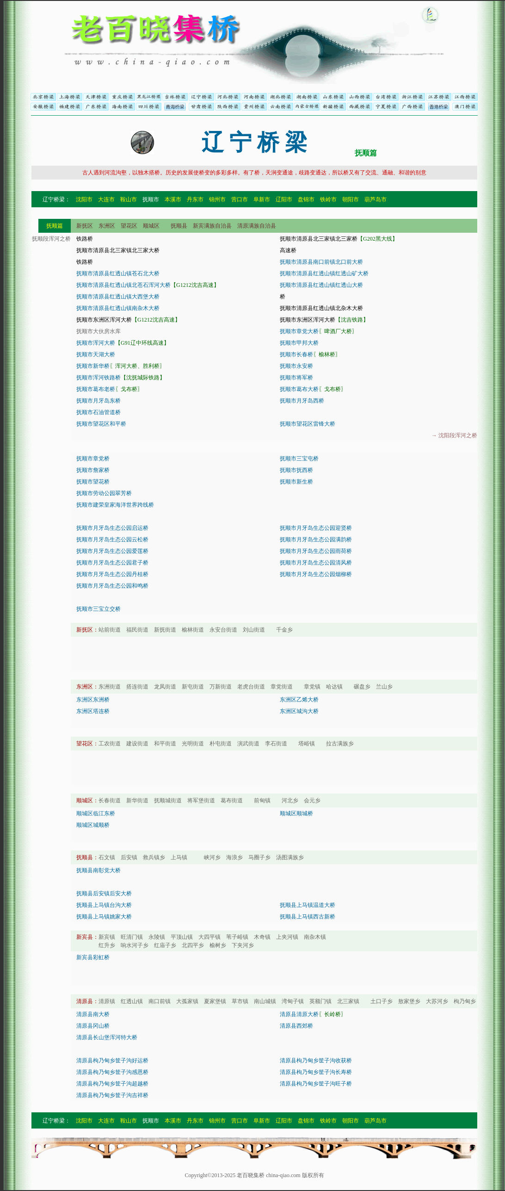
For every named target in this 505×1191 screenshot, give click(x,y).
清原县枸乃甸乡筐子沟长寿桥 (316, 1072)
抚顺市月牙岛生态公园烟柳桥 (316, 574)
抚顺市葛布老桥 (95, 389)
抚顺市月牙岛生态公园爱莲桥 (112, 551)
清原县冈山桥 (93, 1026)
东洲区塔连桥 (93, 711)
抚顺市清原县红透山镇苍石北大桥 (118, 273)
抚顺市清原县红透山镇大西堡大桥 (118, 296)
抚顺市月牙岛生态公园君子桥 (112, 562)
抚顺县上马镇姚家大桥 (104, 916)
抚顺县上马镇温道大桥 (307, 905)
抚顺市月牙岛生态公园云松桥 (112, 539)
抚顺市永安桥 (296, 366)
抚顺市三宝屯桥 (299, 458)
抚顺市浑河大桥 (95, 343)
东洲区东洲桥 (93, 699)
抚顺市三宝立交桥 (98, 609)
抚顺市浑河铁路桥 (98, 377)
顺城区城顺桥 (93, 825)
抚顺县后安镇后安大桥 (104, 893)
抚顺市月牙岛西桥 (302, 400)
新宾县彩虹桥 (93, 957)
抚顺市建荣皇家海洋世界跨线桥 (115, 505)
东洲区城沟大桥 (299, 711)
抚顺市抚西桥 (296, 470)
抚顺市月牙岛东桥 (98, 400)
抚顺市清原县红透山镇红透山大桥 (321, 285)
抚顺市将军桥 (296, 377)
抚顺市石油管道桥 (98, 412)
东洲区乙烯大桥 (299, 699)
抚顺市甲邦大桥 (299, 343)
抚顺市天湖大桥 (95, 354)
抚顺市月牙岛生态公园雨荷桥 (316, 551)
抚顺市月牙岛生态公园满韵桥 (316, 539)
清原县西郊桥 (296, 1026)
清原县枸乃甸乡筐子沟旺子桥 (316, 1083)
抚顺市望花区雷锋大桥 (307, 424)
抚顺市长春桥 (296, 354)
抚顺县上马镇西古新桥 (307, 916)
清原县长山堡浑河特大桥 (106, 1037)
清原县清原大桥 (299, 1014)
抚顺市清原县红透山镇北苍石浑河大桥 (123, 285)
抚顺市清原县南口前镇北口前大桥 (321, 262)
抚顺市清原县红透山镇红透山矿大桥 (324, 273)
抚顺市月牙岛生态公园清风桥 (316, 562)
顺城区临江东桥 (95, 813)
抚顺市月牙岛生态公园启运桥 (112, 528)
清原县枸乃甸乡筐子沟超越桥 (112, 1083)
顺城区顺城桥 (296, 813)
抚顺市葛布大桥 (299, 389)
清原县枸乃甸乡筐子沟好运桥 (112, 1060)
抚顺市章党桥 (93, 458)
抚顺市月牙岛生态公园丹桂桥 (112, 574)
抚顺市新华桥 (93, 366)
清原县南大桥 (93, 1014)
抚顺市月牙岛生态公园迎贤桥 (316, 528)
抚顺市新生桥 (296, 481)
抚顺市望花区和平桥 (101, 424)
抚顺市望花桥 (93, 481)
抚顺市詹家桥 (93, 470)
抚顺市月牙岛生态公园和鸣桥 (112, 586)
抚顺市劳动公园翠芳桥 (104, 493)
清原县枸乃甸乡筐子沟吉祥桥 (112, 1095)
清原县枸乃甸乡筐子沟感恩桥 (112, 1072)
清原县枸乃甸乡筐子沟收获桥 (316, 1060)
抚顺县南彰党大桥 (98, 870)
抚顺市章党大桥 (299, 331)
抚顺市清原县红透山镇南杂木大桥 (118, 308)
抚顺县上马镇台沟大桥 (104, 905)
